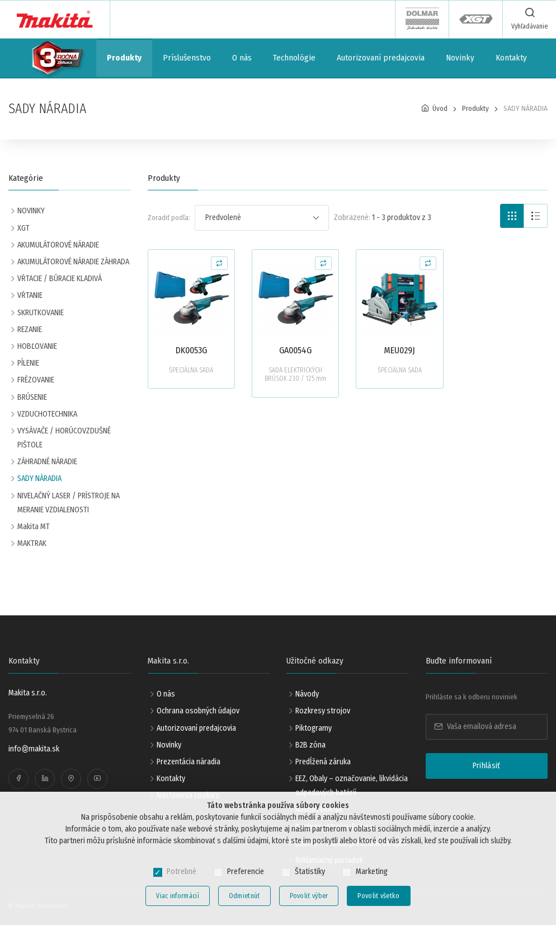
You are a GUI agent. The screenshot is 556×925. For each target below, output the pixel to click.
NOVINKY (31, 211)
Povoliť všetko (378, 896)
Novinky (460, 58)
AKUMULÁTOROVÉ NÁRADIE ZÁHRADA (73, 262)
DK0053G (191, 350)
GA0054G (295, 350)
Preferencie (245, 871)
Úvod (439, 108)
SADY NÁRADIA (39, 478)
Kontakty (511, 58)
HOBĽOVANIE (37, 346)
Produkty (124, 58)
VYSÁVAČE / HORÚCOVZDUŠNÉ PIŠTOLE (64, 438)
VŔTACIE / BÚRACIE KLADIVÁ (59, 278)
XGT (23, 228)
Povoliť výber (309, 896)
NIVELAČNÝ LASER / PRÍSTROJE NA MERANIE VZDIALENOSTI (68, 503)
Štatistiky (310, 871)
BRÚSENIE (32, 397)
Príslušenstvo (187, 58)
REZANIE (29, 329)
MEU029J (399, 350)
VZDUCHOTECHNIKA (47, 414)
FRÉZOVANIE (35, 380)
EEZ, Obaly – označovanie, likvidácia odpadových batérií (351, 785)
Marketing (372, 871)
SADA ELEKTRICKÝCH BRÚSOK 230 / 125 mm (295, 374)
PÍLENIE (28, 363)
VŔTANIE (30, 295)
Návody (307, 694)
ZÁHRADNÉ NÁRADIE (47, 461)
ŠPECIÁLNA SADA (191, 370)
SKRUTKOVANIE (40, 312)
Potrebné (181, 871)
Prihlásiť (487, 765)
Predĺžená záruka (323, 762)
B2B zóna (310, 745)
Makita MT (33, 526)
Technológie (294, 58)
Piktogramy (313, 728)
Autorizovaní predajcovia (381, 58)
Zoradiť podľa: (169, 217)
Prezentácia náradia (188, 762)
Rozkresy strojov (322, 711)
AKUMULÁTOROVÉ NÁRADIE (58, 245)
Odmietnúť (244, 896)
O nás (242, 58)
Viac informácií (177, 896)
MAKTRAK (31, 543)
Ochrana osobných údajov (198, 711)
